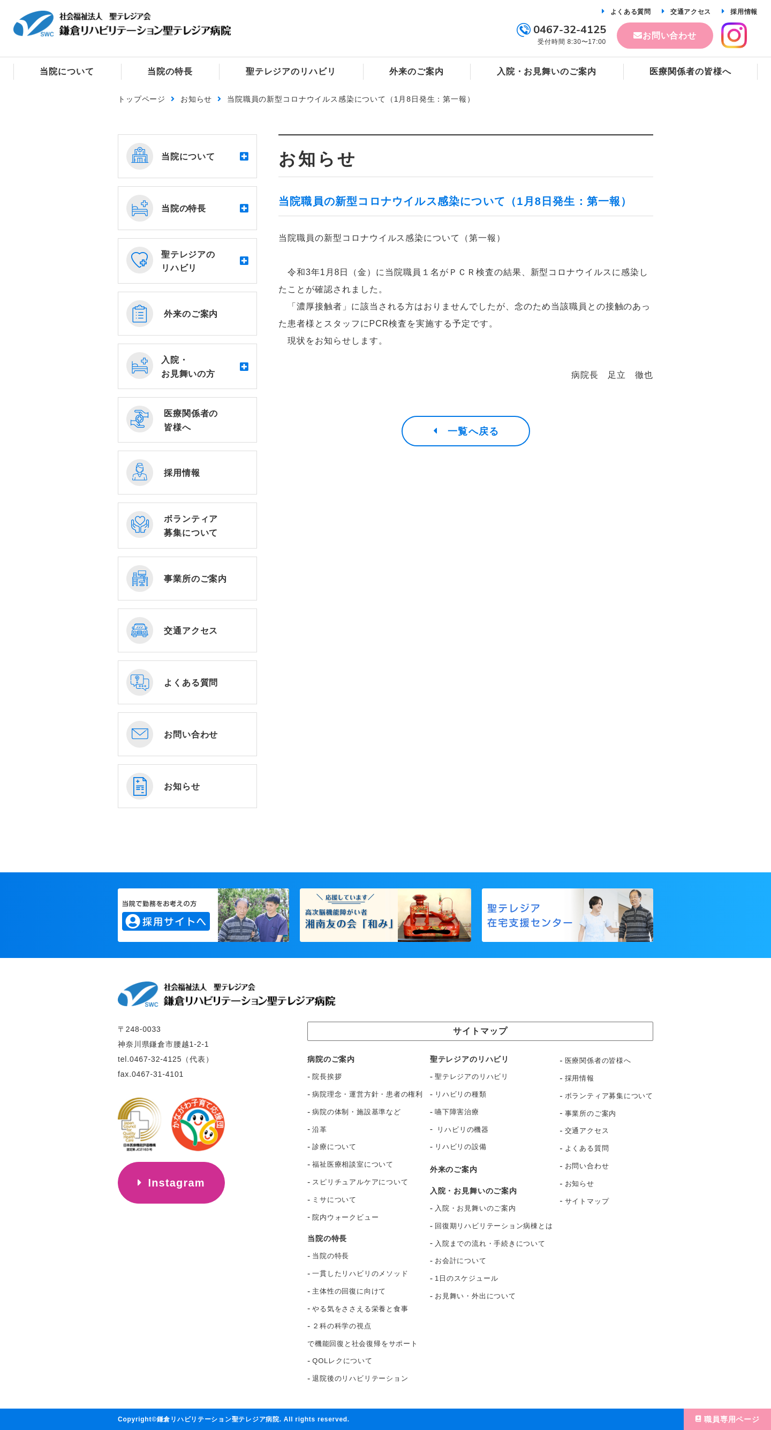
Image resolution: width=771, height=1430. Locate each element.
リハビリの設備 (460, 1147)
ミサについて (334, 1200)
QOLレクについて (342, 1361)
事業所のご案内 (590, 1113)
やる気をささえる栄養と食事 (360, 1309)
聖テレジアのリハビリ (472, 1076)
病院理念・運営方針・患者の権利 (367, 1094)
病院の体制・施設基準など (356, 1112)
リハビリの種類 (460, 1094)
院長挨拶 (327, 1076)
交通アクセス (690, 12)
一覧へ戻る (473, 431)
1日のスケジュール (466, 1278)
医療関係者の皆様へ (598, 1060)
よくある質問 (630, 12)
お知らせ (196, 99)
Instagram (176, 1183)
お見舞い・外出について (475, 1296)
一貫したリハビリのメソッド (360, 1273)
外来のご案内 (454, 1169)
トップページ (141, 99)
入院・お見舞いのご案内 (475, 1208)
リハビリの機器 (462, 1129)
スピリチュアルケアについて (360, 1182)
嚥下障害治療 (457, 1112)
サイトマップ (587, 1201)
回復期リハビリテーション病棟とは (494, 1226)
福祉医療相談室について (353, 1164)
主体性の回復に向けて (349, 1291)
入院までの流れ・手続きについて (490, 1243)
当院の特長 (330, 1256)
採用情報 (744, 12)
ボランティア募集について (609, 1096)
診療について (334, 1147)
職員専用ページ (732, 1419)
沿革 (319, 1129)
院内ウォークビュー (345, 1217)
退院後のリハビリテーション (360, 1378)
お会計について (460, 1261)
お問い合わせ (669, 35)
